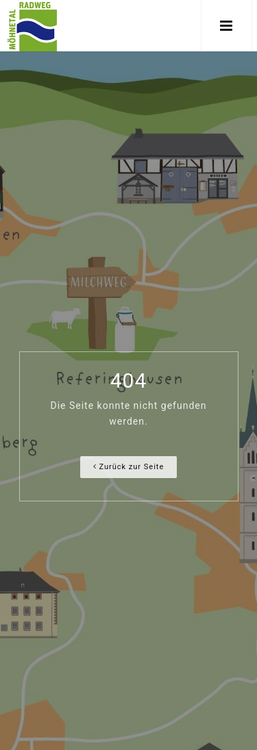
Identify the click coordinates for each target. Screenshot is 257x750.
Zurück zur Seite (128, 466)
